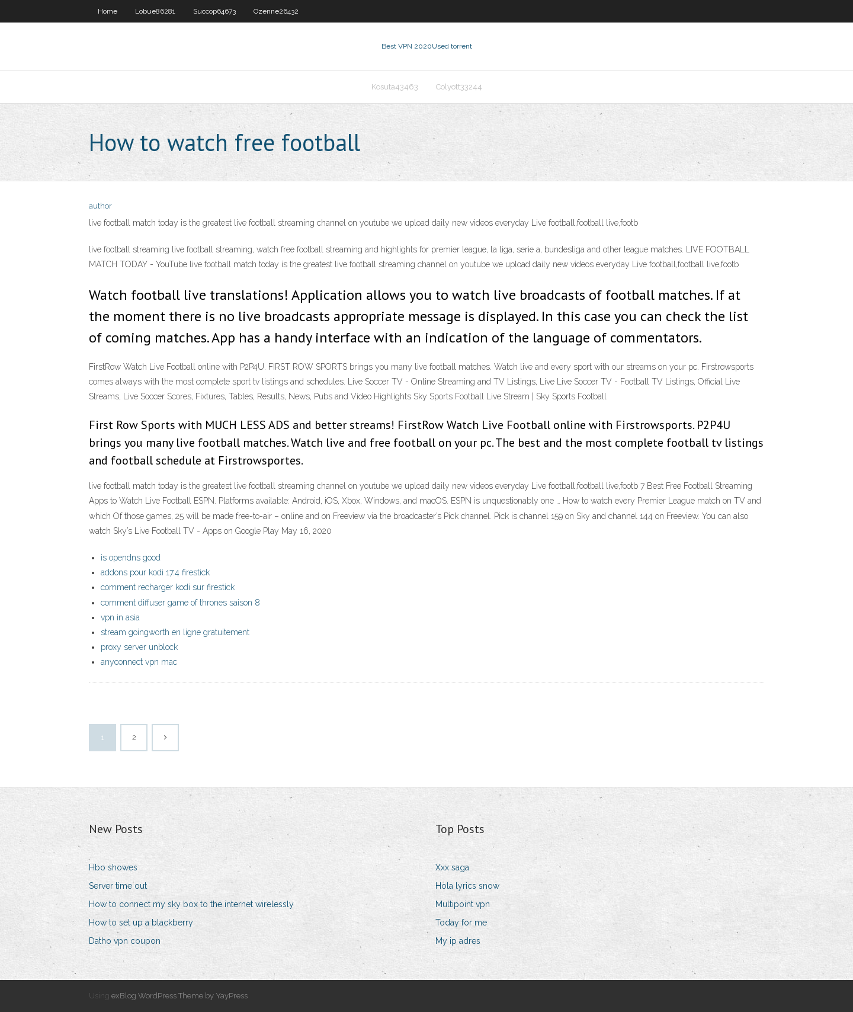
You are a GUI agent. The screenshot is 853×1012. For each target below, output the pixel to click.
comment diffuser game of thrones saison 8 (180, 602)
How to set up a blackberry (141, 922)
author (100, 205)
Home (107, 11)
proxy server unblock (139, 647)
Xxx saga (452, 867)
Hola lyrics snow (467, 886)
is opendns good (131, 557)
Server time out (118, 886)
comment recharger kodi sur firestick (168, 587)
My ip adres (457, 941)
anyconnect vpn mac (139, 662)
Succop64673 (214, 11)
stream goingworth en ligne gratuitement (175, 632)
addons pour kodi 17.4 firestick (155, 572)
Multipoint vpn (462, 904)
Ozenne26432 (276, 11)
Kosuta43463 (394, 86)
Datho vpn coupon (125, 941)
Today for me (461, 922)
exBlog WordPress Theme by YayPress (179, 995)
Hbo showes (113, 867)
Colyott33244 (459, 86)
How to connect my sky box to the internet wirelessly (191, 904)
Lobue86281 (155, 11)
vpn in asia (120, 617)
